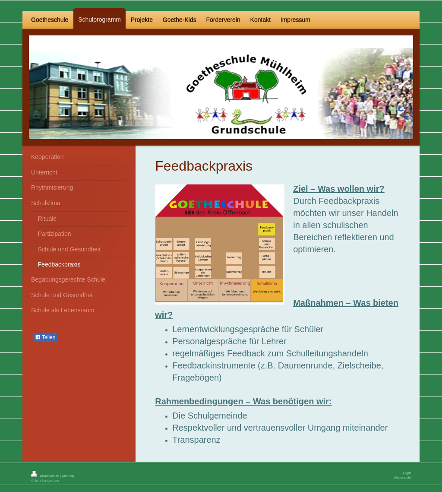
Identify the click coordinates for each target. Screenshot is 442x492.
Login (407, 473)
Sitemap (68, 476)
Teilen (45, 337)
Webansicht (402, 477)
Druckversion (45, 476)
